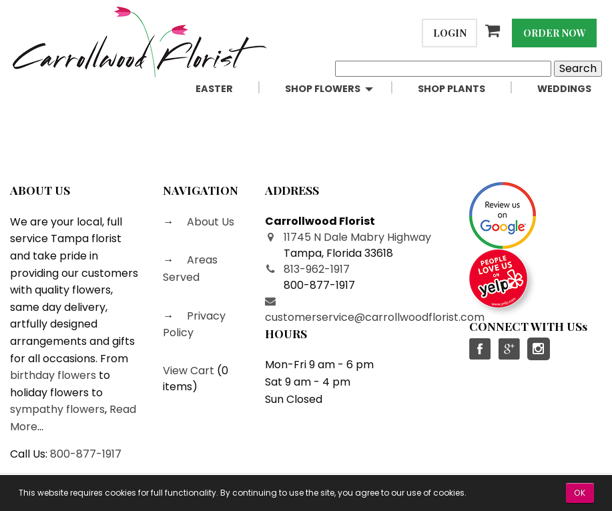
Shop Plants (451, 88)
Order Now (554, 32)
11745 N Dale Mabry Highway (357, 237)
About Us (209, 221)
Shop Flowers (322, 88)
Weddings (564, 88)
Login (450, 32)
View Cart (188, 370)
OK (580, 492)
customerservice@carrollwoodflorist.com (375, 317)
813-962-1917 (317, 269)
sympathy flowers (57, 409)
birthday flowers (53, 375)
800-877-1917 (85, 454)
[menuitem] (229, 89)
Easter (214, 88)
